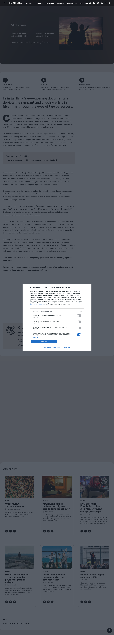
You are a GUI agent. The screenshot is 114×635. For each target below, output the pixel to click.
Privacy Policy (67, 347)
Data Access (56, 347)
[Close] (88, 287)
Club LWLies (72, 3)
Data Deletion (47, 347)
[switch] (79, 315)
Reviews (29, 3)
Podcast (60, 3)
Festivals (50, 3)
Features (39, 3)
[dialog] (57, 317)
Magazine (84, 3)
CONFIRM (44, 341)
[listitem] (57, 312)
